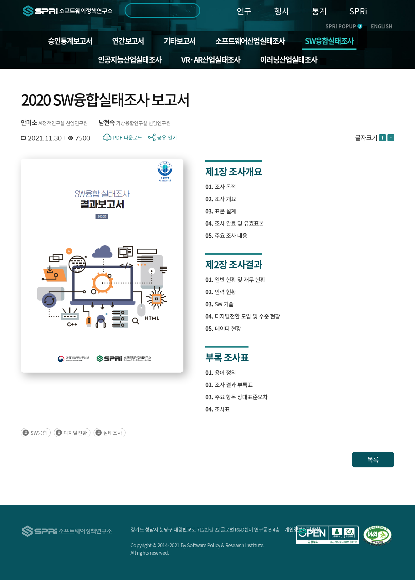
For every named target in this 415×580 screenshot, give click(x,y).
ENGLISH (381, 26)
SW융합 (38, 432)
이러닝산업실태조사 (288, 59)
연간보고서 (128, 40)
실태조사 (112, 432)
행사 (281, 11)
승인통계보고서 (70, 40)
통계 (319, 11)
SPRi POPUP (343, 26)
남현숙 (107, 122)
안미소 (29, 122)
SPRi (358, 11)
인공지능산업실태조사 (129, 59)
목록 (373, 459)
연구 (244, 11)
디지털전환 (75, 432)
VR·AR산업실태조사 (210, 59)
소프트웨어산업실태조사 (250, 40)
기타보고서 (179, 40)
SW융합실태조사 (329, 40)
